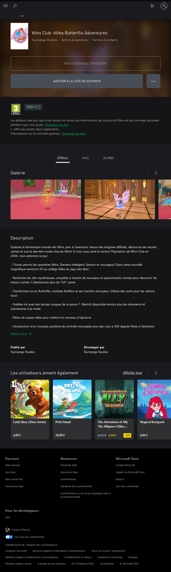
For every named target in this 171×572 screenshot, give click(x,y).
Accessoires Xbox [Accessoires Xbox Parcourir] (14, 486)
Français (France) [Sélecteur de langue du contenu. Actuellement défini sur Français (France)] (21, 529)
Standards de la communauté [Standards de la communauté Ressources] (76, 486)
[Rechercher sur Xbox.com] (15, 5)
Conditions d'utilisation (109, 557)
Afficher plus (21, 334)
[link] (30, 410)
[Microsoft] (85, 3)
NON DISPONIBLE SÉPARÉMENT (85, 63)
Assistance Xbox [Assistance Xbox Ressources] (69, 472)
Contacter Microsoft (16, 550)
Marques (133, 557)
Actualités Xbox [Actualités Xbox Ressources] (69, 465)
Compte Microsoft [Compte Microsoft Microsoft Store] (125, 465)
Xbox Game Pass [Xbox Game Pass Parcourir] (14, 479)
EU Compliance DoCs (83, 563)
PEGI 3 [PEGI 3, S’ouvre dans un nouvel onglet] (33, 107)
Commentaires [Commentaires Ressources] (68, 479)
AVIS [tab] (85, 158)
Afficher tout (132, 372)
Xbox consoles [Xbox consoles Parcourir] (12, 465)
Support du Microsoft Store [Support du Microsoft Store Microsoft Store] (130, 472)
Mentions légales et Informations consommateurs (59, 550)
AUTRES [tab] (108, 158)
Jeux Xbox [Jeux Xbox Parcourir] (10, 472)
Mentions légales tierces (18, 563)
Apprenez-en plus (57, 125)
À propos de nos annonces (52, 563)
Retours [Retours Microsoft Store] (120, 479)
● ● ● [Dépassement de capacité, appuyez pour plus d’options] (153, 81)
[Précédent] (147, 173)
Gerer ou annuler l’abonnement (108, 550)
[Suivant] (156, 173)
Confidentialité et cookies (78, 557)
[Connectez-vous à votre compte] (164, 6)
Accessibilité (107, 563)
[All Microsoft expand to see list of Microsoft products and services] (5, 6)
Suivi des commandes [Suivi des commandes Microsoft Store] (127, 486)
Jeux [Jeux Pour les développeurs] (7, 517)
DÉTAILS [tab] (62, 158)
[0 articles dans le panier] (153, 6)
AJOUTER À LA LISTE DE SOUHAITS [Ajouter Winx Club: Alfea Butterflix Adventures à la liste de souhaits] (77, 81)
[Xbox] (11, 15)
